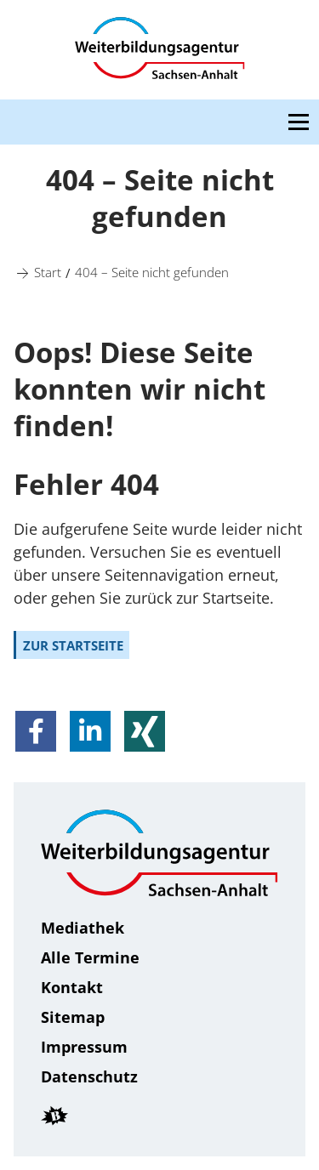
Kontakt (72, 987)
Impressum (84, 1047)
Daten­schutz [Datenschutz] (89, 1076)
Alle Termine (90, 957)
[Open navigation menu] (298, 122)
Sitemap (73, 1017)
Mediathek (82, 927)
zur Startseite (73, 645)
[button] (35, 731)
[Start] (47, 271)
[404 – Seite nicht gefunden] (152, 271)
